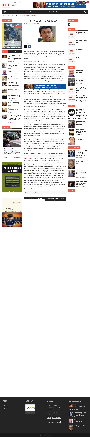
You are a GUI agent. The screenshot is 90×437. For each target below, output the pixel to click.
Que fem (6, 407)
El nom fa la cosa (12, 77)
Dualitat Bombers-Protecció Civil (12, 90)
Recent (11, 51)
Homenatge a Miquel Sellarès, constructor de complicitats (81, 183)
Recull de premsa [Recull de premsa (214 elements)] (58, 420)
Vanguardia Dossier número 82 (10, 43)
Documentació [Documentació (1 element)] (51, 407)
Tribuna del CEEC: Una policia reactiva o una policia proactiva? (81, 90)
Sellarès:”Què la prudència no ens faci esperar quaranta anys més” (14, 65)
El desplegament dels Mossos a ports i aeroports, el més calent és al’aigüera (81, 153)
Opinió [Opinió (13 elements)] (49, 417)
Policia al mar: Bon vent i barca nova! (81, 33)
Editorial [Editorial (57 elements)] (58, 407)
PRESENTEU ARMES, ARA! (81, 41)
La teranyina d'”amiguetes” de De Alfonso (13, 110)
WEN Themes (48, 435)
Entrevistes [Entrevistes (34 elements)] (61, 410)
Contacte (6, 408)
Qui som (6, 405)
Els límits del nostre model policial (79, 420)
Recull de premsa (23, 12)
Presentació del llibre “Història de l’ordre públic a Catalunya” (81, 132)
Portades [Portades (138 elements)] (50, 420)
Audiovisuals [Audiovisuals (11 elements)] (55, 405)
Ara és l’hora (79, 49)
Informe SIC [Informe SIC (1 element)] (55, 412)
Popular (5, 51)
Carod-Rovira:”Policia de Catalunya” (81, 160)
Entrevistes (42, 12)
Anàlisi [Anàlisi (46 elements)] (49, 405)
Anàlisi (15, 12)
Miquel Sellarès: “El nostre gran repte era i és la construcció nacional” (81, 173)
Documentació (34, 12)
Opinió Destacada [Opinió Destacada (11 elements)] (56, 417)
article (29, 51)
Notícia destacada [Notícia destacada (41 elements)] (52, 415)
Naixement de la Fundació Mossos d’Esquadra (81, 122)
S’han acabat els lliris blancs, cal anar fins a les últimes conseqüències (14, 84)
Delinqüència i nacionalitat (80, 71)
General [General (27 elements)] (49, 412)
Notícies (58, 12)
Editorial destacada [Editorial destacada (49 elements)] (52, 410)
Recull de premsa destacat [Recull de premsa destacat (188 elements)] (54, 422)
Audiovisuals (51, 12)
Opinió (10, 12)
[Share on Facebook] (29, 46)
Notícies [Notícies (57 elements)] (60, 415)
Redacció (40, 23)
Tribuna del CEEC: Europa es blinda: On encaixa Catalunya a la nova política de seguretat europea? (81, 99)
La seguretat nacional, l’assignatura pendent (13, 103)
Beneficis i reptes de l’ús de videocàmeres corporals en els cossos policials (15, 97)
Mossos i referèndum (13, 71)
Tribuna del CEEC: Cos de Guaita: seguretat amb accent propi (81, 81)
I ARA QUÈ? (79, 57)
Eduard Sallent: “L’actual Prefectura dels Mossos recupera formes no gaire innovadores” (14, 57)
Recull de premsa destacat (41, 192)
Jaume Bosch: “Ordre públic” (80, 138)
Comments (18, 51)
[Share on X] (25, 46)
